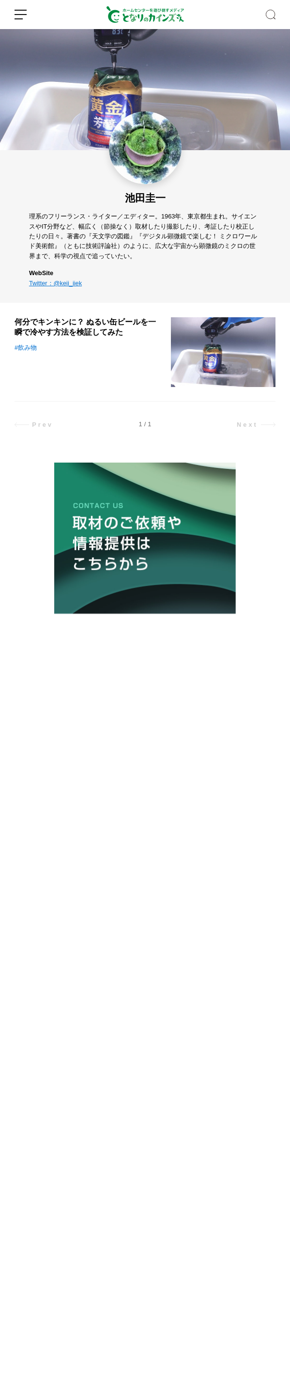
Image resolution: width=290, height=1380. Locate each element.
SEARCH (270, 14)
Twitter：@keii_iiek (55, 283)
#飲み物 (26, 347)
